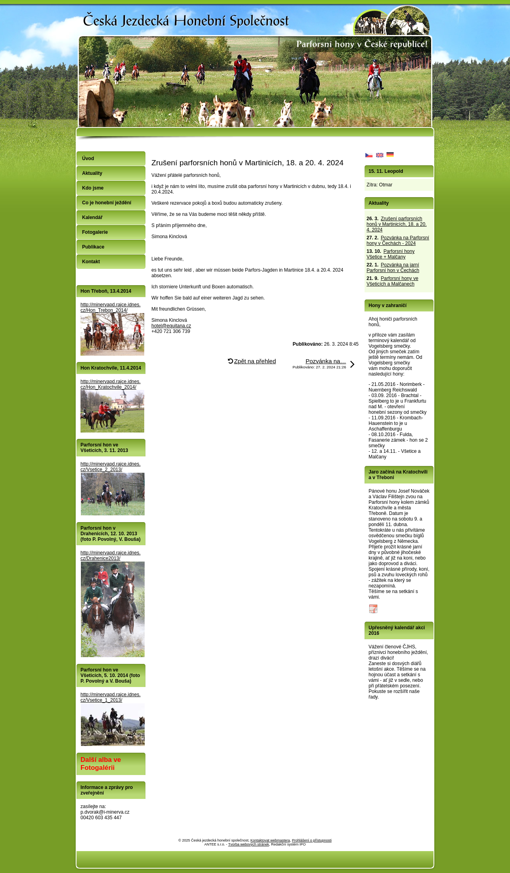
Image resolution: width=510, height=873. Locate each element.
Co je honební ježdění (106, 203)
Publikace (93, 247)
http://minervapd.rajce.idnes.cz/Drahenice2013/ (110, 555)
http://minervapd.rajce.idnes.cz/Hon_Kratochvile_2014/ (110, 384)
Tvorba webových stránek (248, 844)
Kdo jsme (93, 188)
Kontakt (91, 261)
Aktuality (92, 173)
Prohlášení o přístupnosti (312, 840)
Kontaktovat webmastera (270, 840)
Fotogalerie (95, 232)
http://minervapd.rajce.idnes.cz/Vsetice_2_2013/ (110, 466)
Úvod (88, 158)
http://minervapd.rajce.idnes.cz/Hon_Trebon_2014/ (110, 307)
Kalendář (92, 217)
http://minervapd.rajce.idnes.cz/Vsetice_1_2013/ (110, 697)
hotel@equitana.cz (171, 326)
